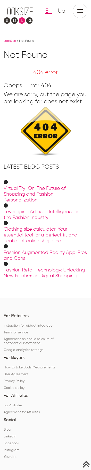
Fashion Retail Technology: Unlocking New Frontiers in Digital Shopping (44, 273)
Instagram (11, 450)
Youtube (10, 457)
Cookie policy (14, 388)
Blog (7, 429)
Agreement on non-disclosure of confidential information (28, 341)
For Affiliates (13, 405)
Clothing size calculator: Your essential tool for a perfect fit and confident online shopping (40, 235)
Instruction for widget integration (29, 325)
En (48, 11)
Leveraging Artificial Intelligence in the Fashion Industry (41, 214)
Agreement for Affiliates (22, 412)
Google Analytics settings (23, 350)
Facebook (11, 443)
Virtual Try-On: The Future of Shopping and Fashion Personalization (35, 194)
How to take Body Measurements (29, 367)
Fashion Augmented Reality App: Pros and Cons (45, 255)
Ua (61, 11)
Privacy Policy (14, 381)
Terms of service (16, 332)
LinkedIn (10, 436)
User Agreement (16, 374)
